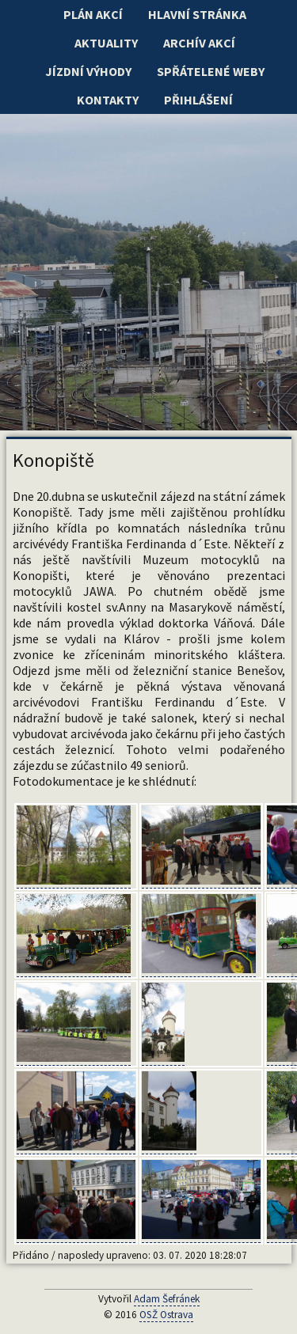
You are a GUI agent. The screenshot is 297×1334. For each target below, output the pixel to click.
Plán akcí (93, 14)
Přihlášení (198, 100)
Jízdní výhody (88, 71)
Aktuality (106, 43)
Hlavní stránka (197, 14)
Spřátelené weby (211, 71)
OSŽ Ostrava (166, 1314)
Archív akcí (199, 43)
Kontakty (108, 100)
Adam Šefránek (167, 1299)
